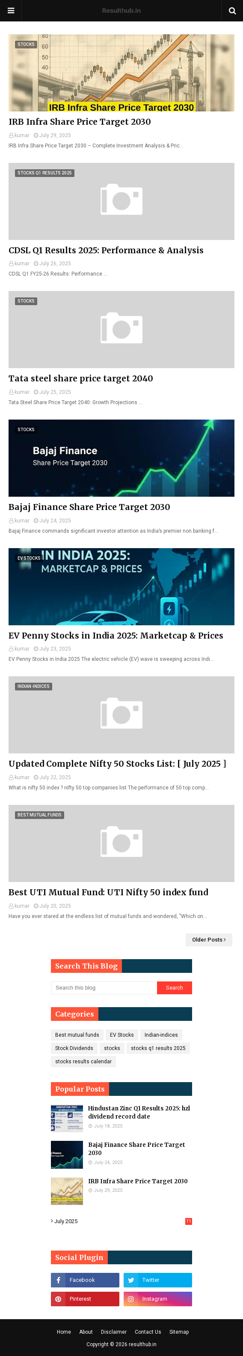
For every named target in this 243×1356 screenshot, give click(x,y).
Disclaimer (114, 1332)
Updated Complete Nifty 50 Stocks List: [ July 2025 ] (117, 764)
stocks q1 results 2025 (158, 1048)
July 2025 (123, 1221)
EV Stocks (122, 1035)
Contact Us (148, 1332)
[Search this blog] (104, 987)
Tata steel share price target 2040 (81, 378)
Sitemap (179, 1332)
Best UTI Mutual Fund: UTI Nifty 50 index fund (108, 892)
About (86, 1332)
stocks (112, 1048)
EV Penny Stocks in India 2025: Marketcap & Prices (116, 635)
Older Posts (207, 939)
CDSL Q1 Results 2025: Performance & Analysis (106, 250)
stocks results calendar (83, 1062)
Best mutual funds (77, 1035)
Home (64, 1332)
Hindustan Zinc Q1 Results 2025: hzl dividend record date (139, 1113)
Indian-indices (161, 1035)
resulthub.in (143, 1344)
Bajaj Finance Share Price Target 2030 (89, 507)
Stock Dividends (74, 1048)
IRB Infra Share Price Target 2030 (80, 122)
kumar (22, 135)
